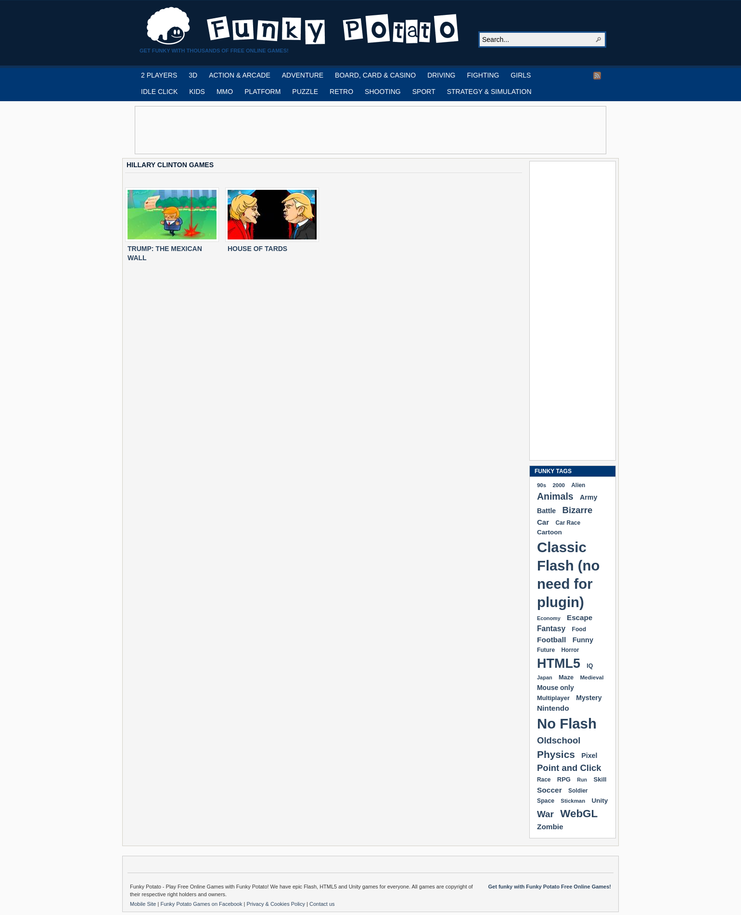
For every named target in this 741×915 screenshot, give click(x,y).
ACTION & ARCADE (239, 75)
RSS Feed (597, 76)
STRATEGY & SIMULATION (489, 91)
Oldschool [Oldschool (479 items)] (558, 740)
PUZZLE (305, 91)
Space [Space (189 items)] (545, 800)
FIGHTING (483, 75)
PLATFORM (262, 91)
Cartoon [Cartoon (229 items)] (549, 532)
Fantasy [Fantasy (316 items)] (551, 628)
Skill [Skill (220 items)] (599, 779)
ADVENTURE (302, 75)
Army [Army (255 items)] (588, 497)
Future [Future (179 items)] (546, 650)
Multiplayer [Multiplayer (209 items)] (553, 698)
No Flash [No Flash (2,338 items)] (567, 723)
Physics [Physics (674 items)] (556, 754)
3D (193, 75)
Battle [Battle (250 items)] (546, 511)
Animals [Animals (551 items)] (555, 496)
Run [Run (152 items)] (582, 779)
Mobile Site (143, 904)
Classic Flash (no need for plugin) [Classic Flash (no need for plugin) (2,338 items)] (568, 574)
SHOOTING (383, 91)
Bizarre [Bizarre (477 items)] (577, 510)
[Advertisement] (370, 130)
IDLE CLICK (159, 91)
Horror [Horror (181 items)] (570, 650)
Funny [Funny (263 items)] (583, 640)
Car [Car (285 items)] (543, 522)
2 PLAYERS (159, 75)
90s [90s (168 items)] (541, 485)
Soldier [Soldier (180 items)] (578, 790)
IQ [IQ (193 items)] (590, 666)
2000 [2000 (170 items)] (558, 485)
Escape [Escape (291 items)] (579, 617)
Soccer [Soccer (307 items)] (549, 790)
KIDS (197, 91)
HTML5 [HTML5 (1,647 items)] (558, 663)
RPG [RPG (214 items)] (564, 779)
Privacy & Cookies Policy (276, 904)
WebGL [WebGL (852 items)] (579, 814)
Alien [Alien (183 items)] (578, 485)
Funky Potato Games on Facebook (201, 904)
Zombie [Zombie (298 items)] (550, 826)
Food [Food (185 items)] (579, 629)
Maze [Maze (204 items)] (566, 677)
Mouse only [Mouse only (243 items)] (555, 687)
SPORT (423, 91)
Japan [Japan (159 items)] (544, 677)
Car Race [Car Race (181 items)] (567, 522)
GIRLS (521, 75)
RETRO (341, 91)
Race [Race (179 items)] (543, 779)
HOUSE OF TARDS (257, 248)
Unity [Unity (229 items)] (600, 800)
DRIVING (441, 75)
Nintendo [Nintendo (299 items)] (553, 708)
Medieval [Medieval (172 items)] (591, 677)
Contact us (322, 904)
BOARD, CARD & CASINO (375, 75)
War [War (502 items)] (545, 814)
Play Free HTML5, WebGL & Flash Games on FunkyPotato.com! (303, 26)
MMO (225, 91)
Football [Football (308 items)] (551, 640)
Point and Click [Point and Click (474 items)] (569, 768)
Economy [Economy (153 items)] (549, 618)
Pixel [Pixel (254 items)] (589, 755)
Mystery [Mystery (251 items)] (588, 698)
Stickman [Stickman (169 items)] (573, 801)
